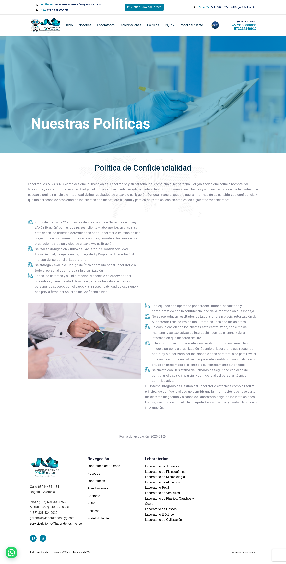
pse (212, 25)
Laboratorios (106, 25)
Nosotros (85, 25)
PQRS (169, 25)
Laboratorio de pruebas (104, 466)
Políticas (153, 25)
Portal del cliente (191, 25)
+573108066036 (244, 25)
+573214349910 (244, 29)
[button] (11, 552)
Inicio (69, 25)
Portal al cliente (98, 518)
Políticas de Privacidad (244, 552)
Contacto (94, 496)
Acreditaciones (131, 25)
